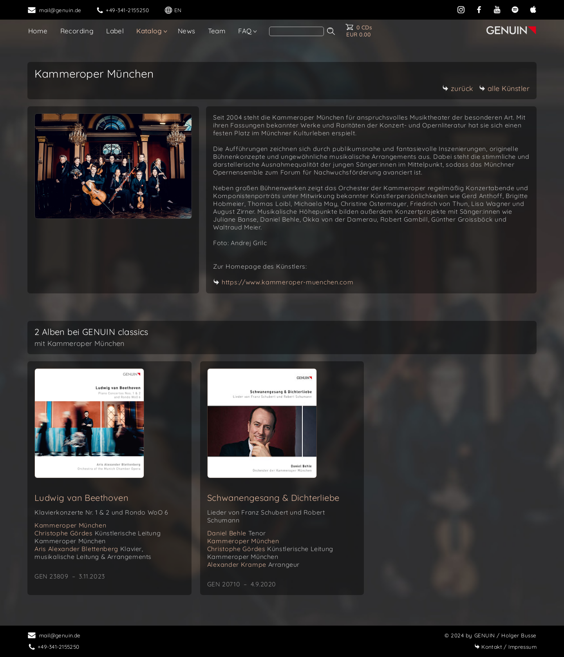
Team (217, 31)
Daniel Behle (236, 533)
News (186, 31)
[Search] (296, 31)
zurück (458, 88)
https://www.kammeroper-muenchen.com (288, 282)
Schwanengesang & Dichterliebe (273, 497)
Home (38, 31)
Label (115, 31)
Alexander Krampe (253, 564)
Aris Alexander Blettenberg (93, 553)
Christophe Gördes (97, 537)
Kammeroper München (70, 525)
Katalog (149, 31)
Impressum (505, 646)
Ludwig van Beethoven (81, 497)
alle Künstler (504, 88)
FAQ (244, 31)
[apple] (533, 8)
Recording (77, 31)
